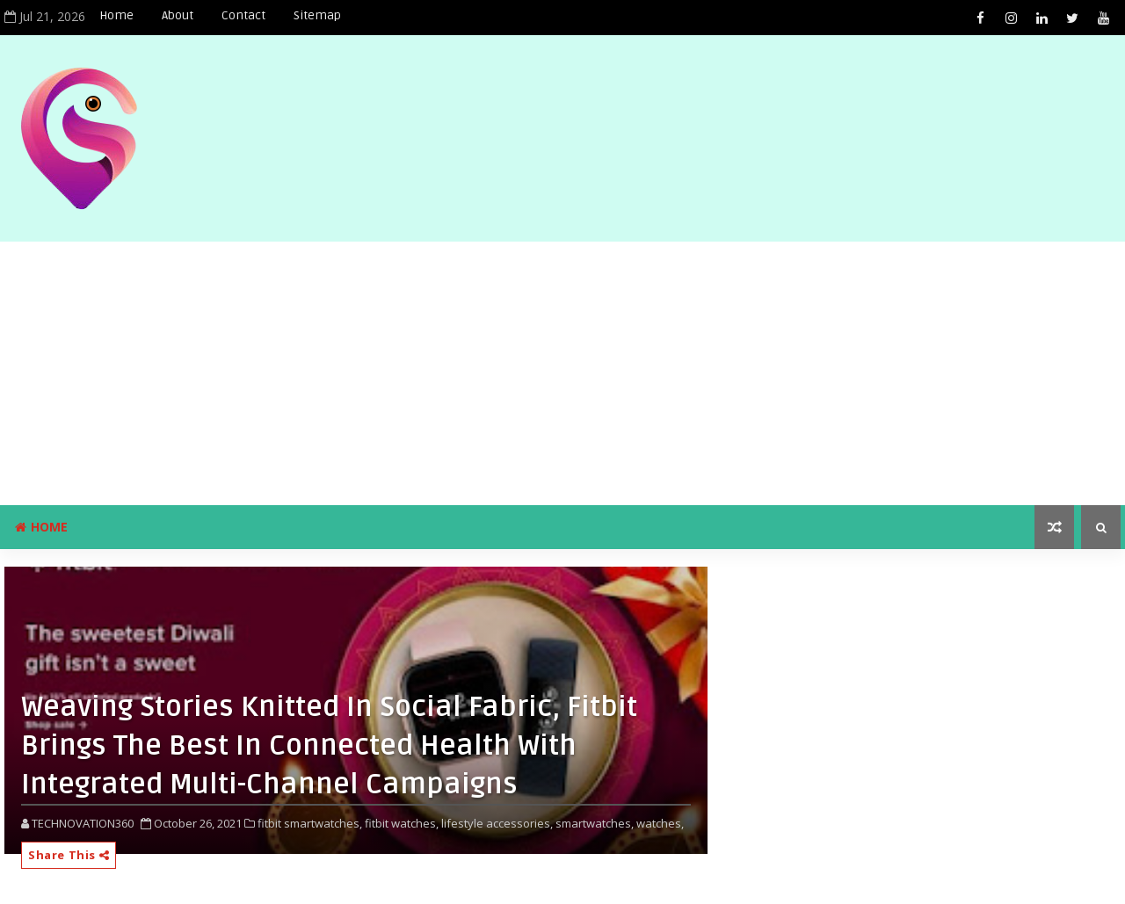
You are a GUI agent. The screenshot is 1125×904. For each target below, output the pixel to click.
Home (116, 15)
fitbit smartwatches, (310, 823)
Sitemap (317, 15)
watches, (660, 823)
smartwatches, (594, 823)
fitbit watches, (402, 823)
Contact (243, 15)
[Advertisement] (562, 373)
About (177, 15)
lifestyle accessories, (497, 823)
